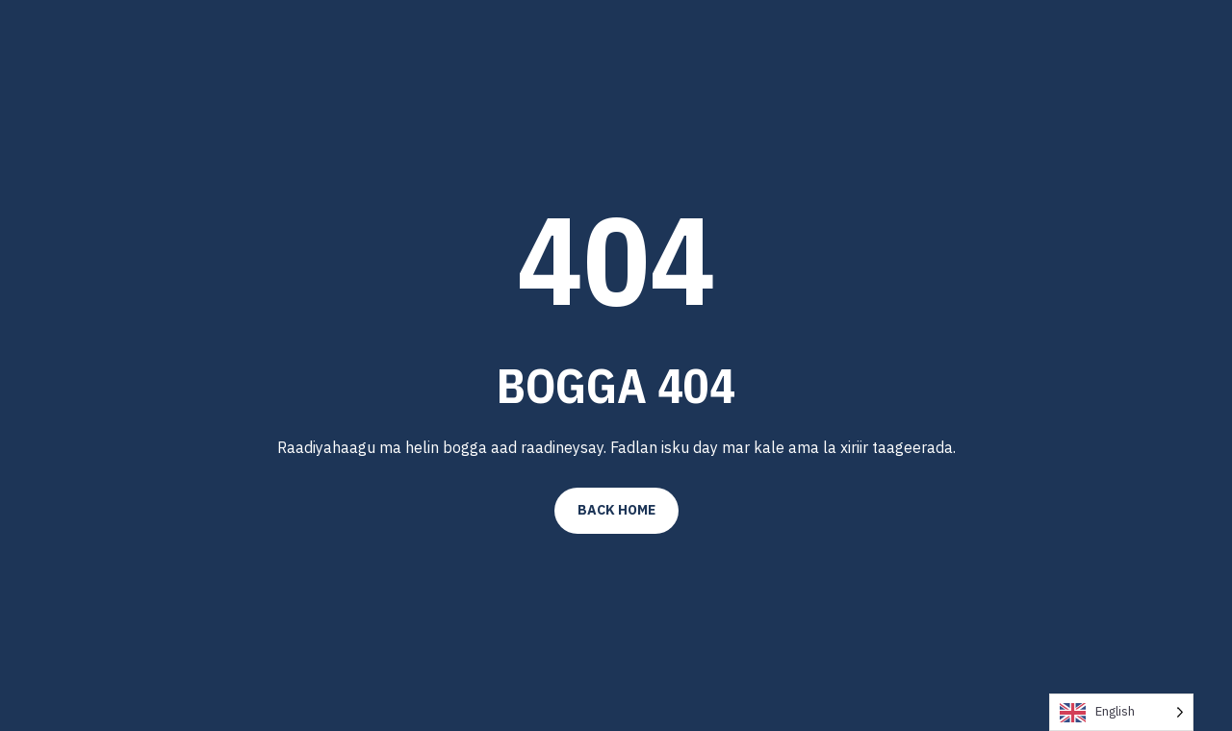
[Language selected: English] (1121, 712)
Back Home (616, 509)
